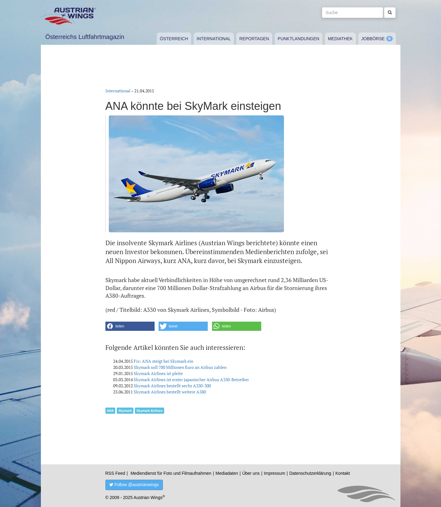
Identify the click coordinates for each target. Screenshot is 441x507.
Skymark (125, 410)
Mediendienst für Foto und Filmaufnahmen (171, 473)
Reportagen (254, 38)
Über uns (251, 473)
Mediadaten (226, 473)
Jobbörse (373, 38)
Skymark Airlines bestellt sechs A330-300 (172, 386)
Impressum (274, 473)
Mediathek (340, 38)
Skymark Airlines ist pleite (158, 373)
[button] (130, 326)
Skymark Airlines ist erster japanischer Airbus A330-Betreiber (191, 379)
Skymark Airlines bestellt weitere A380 (170, 392)
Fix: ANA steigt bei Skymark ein (163, 361)
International (214, 38)
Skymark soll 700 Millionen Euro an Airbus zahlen (180, 367)
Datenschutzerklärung (310, 473)
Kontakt (342, 473)
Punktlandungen (298, 38)
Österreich (174, 38)
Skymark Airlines (149, 410)
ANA (110, 410)
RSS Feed (115, 473)
